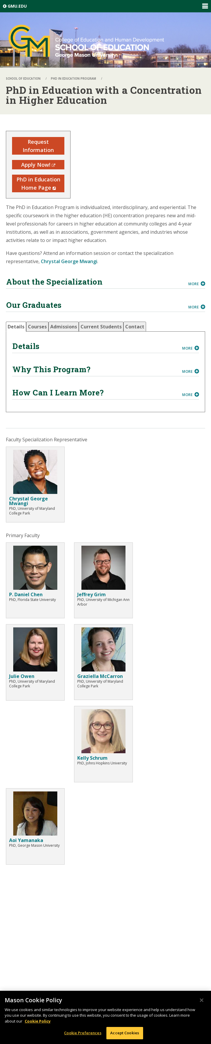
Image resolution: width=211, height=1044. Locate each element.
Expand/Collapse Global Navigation (205, 6)
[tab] (16, 327)
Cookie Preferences (82, 1032)
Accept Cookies (124, 1032)
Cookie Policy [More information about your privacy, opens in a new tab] (38, 1021)
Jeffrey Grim (91, 594)
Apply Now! (38, 164)
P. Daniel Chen (26, 594)
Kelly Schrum (92, 758)
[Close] (201, 1000)
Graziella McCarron (100, 676)
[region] (105, 1017)
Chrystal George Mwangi (69, 261)
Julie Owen (21, 676)
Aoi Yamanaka (26, 840)
